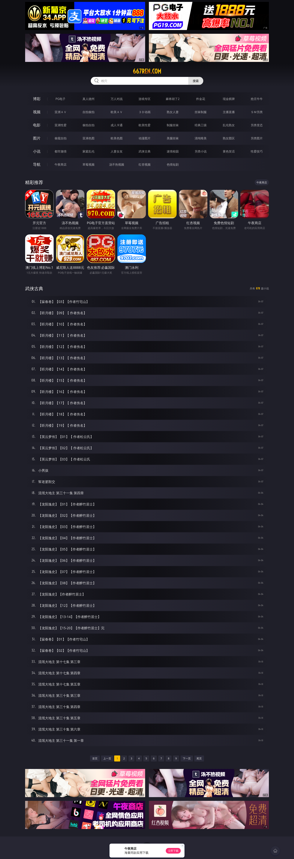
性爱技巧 (257, 151)
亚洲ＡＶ (61, 112)
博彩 (36, 98)
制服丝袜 (173, 125)
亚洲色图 (88, 138)
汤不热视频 (116, 164)
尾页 (199, 758)
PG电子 (60, 99)
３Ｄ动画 (145, 112)
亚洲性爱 (61, 125)
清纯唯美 (201, 138)
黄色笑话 (229, 151)
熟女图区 (229, 138)
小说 (36, 151)
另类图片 (257, 138)
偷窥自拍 (61, 138)
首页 (95, 758)
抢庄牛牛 (257, 99)
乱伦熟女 (229, 125)
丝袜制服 (201, 112)
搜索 (196, 81)
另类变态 (257, 125)
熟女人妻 (173, 112)
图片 (36, 138)
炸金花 (200, 99)
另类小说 (201, 151)
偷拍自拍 (88, 125)
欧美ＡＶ (117, 112)
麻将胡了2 (172, 99)
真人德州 (88, 99)
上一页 (107, 758)
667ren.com (147, 71)
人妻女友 (117, 151)
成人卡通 (117, 125)
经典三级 (201, 125)
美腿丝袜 (173, 138)
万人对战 (117, 99)
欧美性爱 (145, 125)
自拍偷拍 (88, 112)
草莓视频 (88, 164)
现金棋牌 (229, 99)
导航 (36, 164)
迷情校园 (173, 151)
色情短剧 (173, 164)
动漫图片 (145, 138)
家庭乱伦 (88, 151)
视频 (36, 111)
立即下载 (173, 850)
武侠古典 (145, 151)
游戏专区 (145, 99)
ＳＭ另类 (257, 112)
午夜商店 (61, 164)
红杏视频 (145, 164)
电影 (36, 125)
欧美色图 (117, 138)
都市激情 (61, 151)
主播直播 (229, 112)
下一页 (187, 758)
